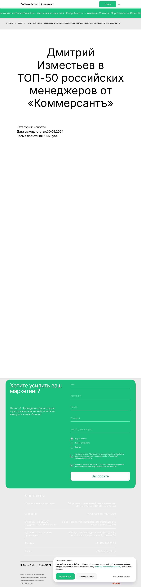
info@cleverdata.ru (106, 551)
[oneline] (100, 395)
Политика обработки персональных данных (32, 580)
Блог (20, 23)
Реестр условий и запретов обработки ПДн (32, 574)
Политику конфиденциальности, (108, 567)
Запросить (100, 476)
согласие (109, 454)
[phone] (100, 418)
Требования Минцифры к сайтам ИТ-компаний (33, 577)
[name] (100, 384)
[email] (100, 406)
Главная (9, 23)
